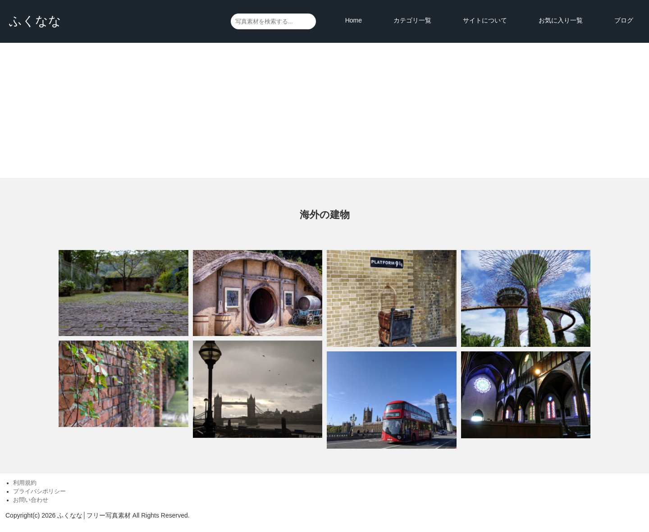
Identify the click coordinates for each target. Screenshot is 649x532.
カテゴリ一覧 (412, 20)
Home (353, 20)
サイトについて (485, 20)
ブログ (623, 20)
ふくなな (35, 21)
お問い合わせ (30, 500)
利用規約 (25, 483)
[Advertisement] (324, 110)
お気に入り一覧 (561, 20)
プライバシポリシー (39, 491)
